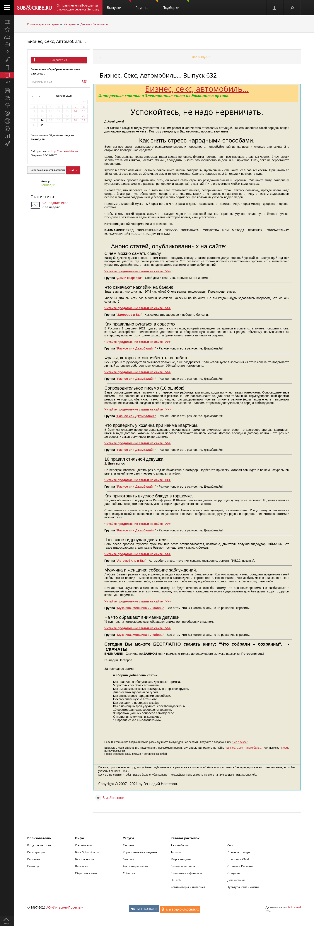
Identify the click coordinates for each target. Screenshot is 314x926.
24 (42, 120)
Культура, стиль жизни (243, 887)
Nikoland (294, 907)
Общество (234, 873)
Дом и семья (236, 880)
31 (42, 125)
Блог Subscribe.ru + (88, 852)
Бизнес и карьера (183, 866)
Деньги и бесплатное (94, 24)
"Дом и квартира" (129, 278)
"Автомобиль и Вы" (131, 560)
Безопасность (84, 859)
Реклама (129, 845)
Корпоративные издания (140, 852)
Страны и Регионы (240, 866)
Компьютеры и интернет (43, 24)
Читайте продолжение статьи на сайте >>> (137, 271)
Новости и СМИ (238, 859)
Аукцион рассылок (135, 866)
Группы (147, 5)
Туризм (176, 852)
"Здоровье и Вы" (129, 314)
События (129, 873)
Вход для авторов (39, 845)
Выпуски (119, 5)
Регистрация (36, 852)
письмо (284, 747)
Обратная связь (86, 873)
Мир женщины (181, 859)
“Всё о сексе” (239, 742)
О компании (83, 845)
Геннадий (48, 185)
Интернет (70, 24)
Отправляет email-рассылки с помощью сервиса (78, 7)
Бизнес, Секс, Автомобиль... (56, 41)
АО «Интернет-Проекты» (64, 907)
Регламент (34, 859)
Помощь (33, 866)
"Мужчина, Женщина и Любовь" (140, 608)
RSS (84, 81)
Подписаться (59, 60)
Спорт (231, 845)
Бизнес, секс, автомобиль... (197, 88)
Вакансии (81, 866)
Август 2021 (64, 96)
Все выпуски (201, 57)
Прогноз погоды (238, 852)
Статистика (42, 197)
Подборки (175, 5)
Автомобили (179, 845)
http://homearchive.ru (64, 151)
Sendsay (128, 859)
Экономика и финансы (186, 873)
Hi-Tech (176, 880)
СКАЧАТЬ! (116, 649)
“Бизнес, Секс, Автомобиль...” (244, 747)
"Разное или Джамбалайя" (136, 348)
